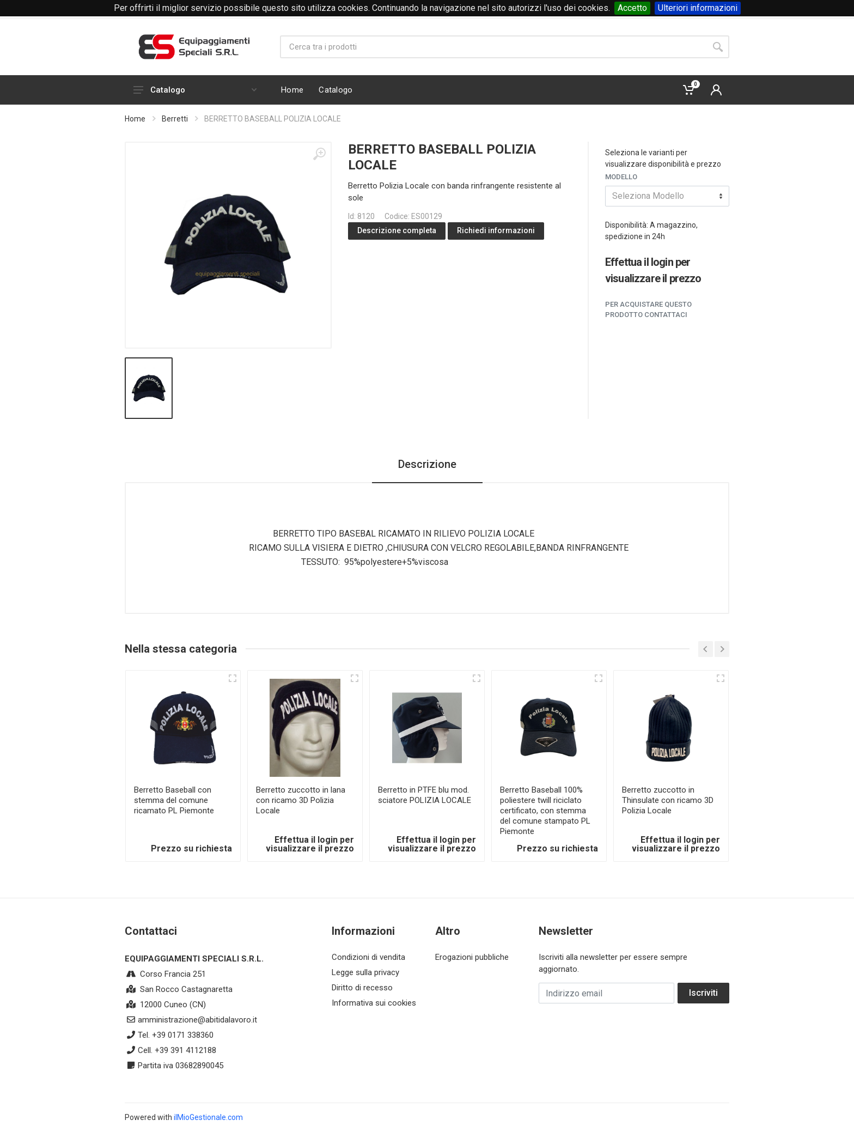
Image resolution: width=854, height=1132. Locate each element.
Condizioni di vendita (368, 957)
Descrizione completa (396, 230)
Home (135, 118)
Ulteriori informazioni (697, 8)
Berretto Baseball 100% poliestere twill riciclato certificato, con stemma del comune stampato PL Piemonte (545, 810)
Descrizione (427, 464)
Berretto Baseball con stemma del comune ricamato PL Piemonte (174, 800)
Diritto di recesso (362, 988)
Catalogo (195, 90)
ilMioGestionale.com (208, 1117)
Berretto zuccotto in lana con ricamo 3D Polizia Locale (300, 800)
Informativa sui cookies (374, 1003)
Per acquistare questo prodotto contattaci (648, 309)
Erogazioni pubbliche (472, 957)
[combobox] (667, 196)
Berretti (175, 118)
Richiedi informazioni (496, 230)
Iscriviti (703, 993)
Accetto (632, 8)
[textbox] (667, 196)
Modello (621, 177)
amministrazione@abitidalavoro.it (197, 1020)
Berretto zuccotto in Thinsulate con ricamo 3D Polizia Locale (667, 800)
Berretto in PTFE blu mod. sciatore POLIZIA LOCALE (424, 795)
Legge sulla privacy (365, 972)
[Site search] (493, 46)
